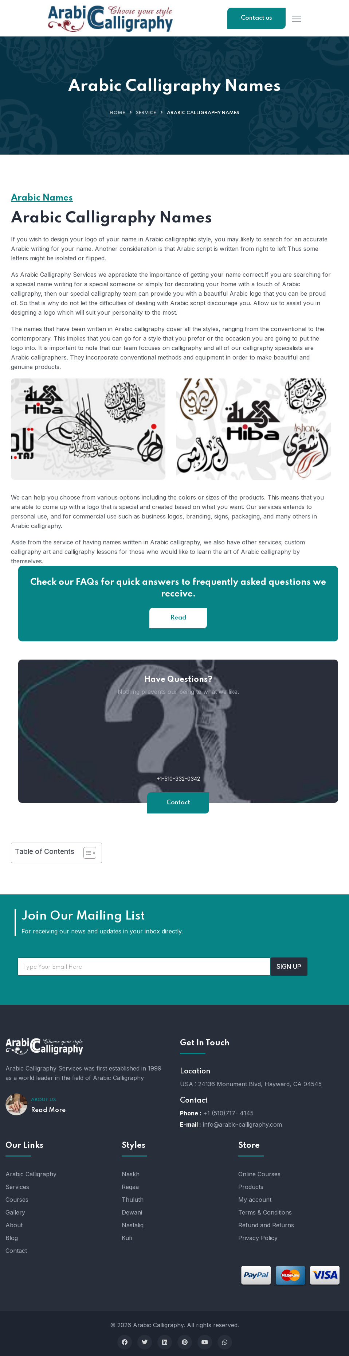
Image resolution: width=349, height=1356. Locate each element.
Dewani (132, 1212)
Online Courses (259, 1174)
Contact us (256, 18)
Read (178, 618)
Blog (11, 1238)
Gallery (15, 1212)
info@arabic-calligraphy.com (242, 1124)
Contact (178, 803)
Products (250, 1186)
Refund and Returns (266, 1225)
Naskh (131, 1174)
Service (146, 112)
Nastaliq (133, 1225)
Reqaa (130, 1186)
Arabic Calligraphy (30, 1174)
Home (117, 112)
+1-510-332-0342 (178, 778)
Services (17, 1186)
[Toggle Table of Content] (86, 853)
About (14, 1225)
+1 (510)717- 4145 (228, 1113)
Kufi (127, 1238)
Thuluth (133, 1199)
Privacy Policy (258, 1238)
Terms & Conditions (265, 1212)
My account (254, 1199)
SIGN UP (289, 966)
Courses (16, 1199)
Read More (48, 1110)
